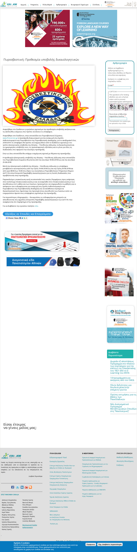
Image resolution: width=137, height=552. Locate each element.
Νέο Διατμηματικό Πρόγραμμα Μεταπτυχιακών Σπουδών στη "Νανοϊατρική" (123, 408)
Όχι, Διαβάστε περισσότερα (109, 544)
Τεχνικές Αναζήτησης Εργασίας (59, 497)
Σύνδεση (96, 5)
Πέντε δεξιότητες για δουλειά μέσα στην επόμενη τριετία (120, 387)
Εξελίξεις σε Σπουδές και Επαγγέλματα (27, 214)
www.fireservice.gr (10, 138)
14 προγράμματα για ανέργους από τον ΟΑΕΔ (122, 379)
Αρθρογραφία (61, 5)
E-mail (111, 85)
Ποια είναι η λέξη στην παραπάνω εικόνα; (118, 115)
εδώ (36, 206)
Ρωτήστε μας (54, 524)
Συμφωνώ (91, 544)
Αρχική (23, 5)
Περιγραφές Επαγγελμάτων (58, 489)
